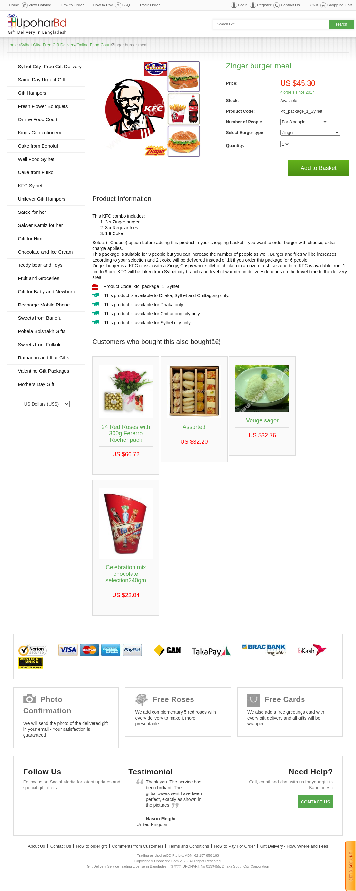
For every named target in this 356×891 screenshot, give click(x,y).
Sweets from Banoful (40, 318)
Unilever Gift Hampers (42, 199)
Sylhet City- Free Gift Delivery (47, 44)
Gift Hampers (32, 93)
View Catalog (40, 5)
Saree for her (32, 212)
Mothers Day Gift (36, 384)
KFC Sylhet (30, 185)
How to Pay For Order (234, 846)
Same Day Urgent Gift (41, 79)
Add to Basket (319, 168)
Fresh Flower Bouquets (43, 106)
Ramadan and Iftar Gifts (43, 357)
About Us (36, 846)
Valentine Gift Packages (43, 371)
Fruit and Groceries (38, 278)
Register (264, 5)
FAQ (126, 5)
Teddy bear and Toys (40, 265)
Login (242, 5)
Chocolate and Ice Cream (45, 251)
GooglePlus (68, 803)
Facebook (31, 803)
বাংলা (313, 5)
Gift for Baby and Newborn (46, 291)
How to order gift (91, 846)
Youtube (87, 803)
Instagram (106, 803)
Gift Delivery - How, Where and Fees (294, 846)
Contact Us (290, 5)
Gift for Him (30, 238)
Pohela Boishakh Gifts (42, 331)
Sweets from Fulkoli (39, 344)
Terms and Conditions (188, 846)
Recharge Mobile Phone (44, 304)
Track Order (149, 5)
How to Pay (103, 5)
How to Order (72, 5)
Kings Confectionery (39, 132)
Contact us (315, 801)
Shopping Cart (339, 5)
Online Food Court (93, 44)
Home (14, 5)
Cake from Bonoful (38, 146)
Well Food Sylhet (36, 159)
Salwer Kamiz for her (40, 225)
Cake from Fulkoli (37, 172)
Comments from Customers (137, 846)
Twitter (50, 803)
